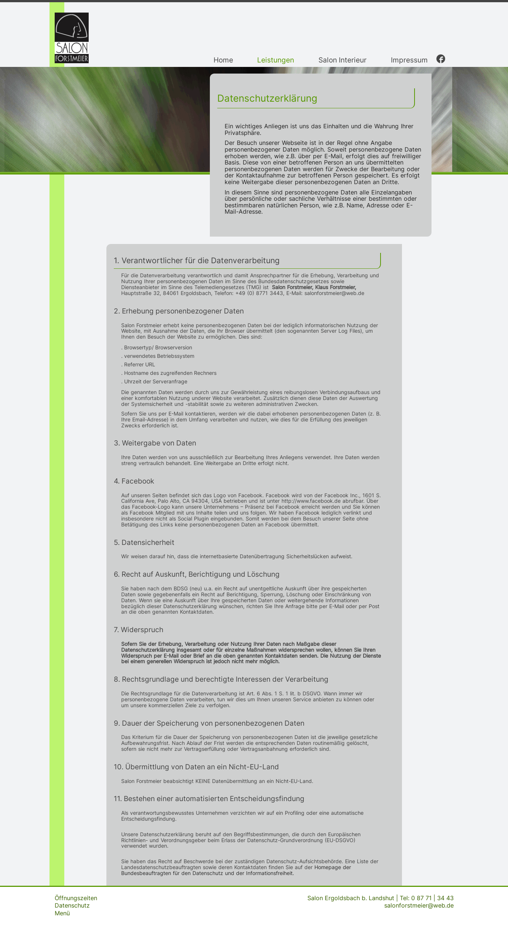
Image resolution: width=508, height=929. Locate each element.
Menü (62, 913)
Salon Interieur (342, 59)
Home (223, 59)
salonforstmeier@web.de (419, 905)
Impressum (409, 59)
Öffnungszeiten (76, 898)
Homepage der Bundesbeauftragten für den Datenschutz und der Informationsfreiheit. (236, 870)
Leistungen (275, 59)
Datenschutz (72, 905)
